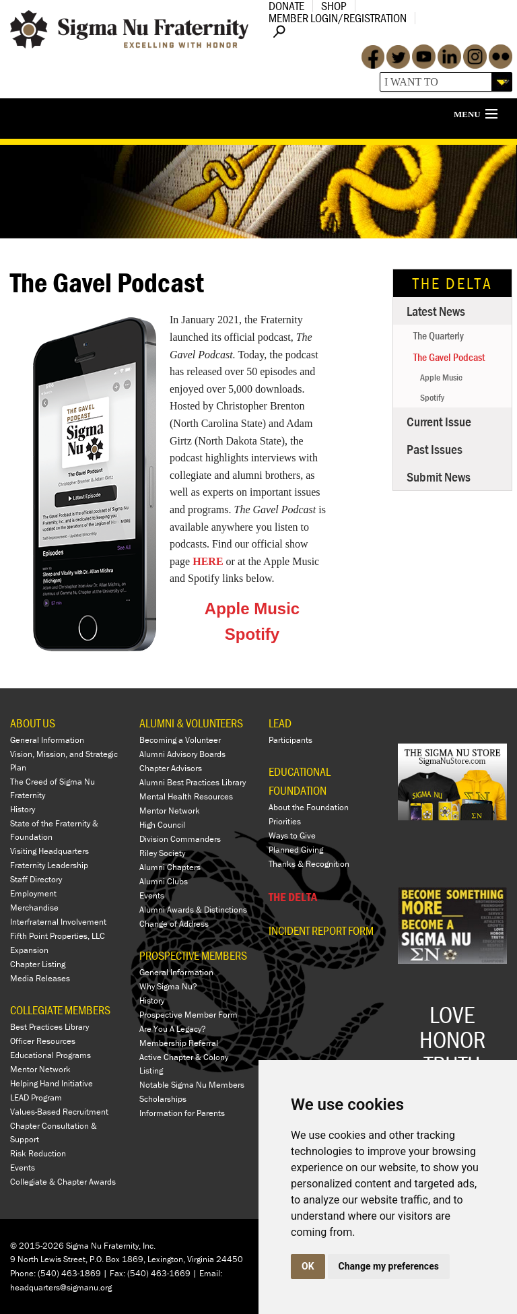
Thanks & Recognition (309, 863)
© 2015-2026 (37, 1245)
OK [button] (308, 1266)
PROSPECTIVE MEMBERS (193, 955)
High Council (162, 824)
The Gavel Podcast (449, 357)
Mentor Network (40, 1069)
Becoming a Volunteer (180, 740)
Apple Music (252, 608)
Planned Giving (296, 849)
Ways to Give (292, 835)
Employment (33, 893)
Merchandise (34, 907)
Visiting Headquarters (49, 851)
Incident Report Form (321, 931)
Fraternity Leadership (49, 865)
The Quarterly (438, 335)
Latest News (436, 310)
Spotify (252, 634)
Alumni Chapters (170, 867)
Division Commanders (180, 839)
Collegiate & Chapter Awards (63, 1181)
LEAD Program (36, 1097)
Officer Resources (42, 1041)
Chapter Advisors (170, 768)
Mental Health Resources (186, 796)
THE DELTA (293, 897)
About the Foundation (309, 807)
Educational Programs (50, 1055)
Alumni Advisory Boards (182, 754)
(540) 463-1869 (69, 1273)
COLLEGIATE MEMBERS (60, 1010)
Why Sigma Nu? (168, 986)
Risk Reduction (38, 1153)
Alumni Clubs (163, 881)
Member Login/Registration (338, 18)
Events (22, 1167)
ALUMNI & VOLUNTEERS (191, 723)
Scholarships (162, 1099)
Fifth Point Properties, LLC (57, 936)
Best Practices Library (49, 1026)
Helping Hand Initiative (51, 1083)
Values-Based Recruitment (59, 1111)
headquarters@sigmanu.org (61, 1287)
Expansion (29, 950)
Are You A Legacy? (172, 1028)
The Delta (453, 283)
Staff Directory (36, 879)
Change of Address (174, 923)
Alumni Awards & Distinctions (193, 909)
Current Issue (439, 421)
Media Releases (40, 978)
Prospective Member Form (188, 1014)
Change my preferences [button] (389, 1266)
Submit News (439, 476)
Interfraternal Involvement (58, 921)
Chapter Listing (37, 964)
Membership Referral (178, 1043)
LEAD (280, 723)
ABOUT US (32, 723)
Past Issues (434, 448)
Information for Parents (182, 1113)
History (22, 809)
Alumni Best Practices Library (192, 782)
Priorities (285, 821)
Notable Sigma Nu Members (191, 1084)
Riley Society (162, 853)
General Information (47, 740)
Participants (290, 740)
